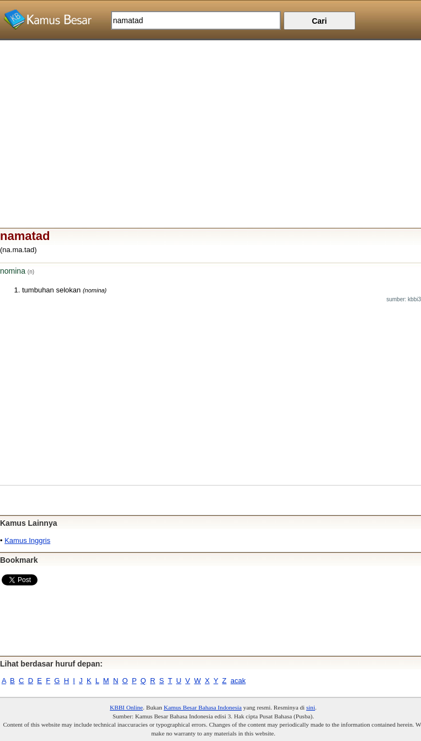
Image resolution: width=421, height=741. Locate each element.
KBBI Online (126, 707)
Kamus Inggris (27, 540)
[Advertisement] (210, 117)
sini (310, 707)
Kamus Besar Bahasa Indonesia (203, 707)
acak (238, 680)
